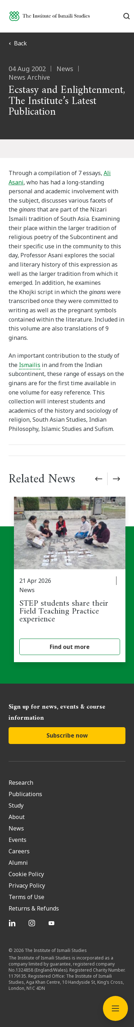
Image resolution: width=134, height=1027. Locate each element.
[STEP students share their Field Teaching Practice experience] (69, 579)
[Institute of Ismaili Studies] (49, 16)
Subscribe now (67, 735)
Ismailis (29, 365)
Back (18, 43)
